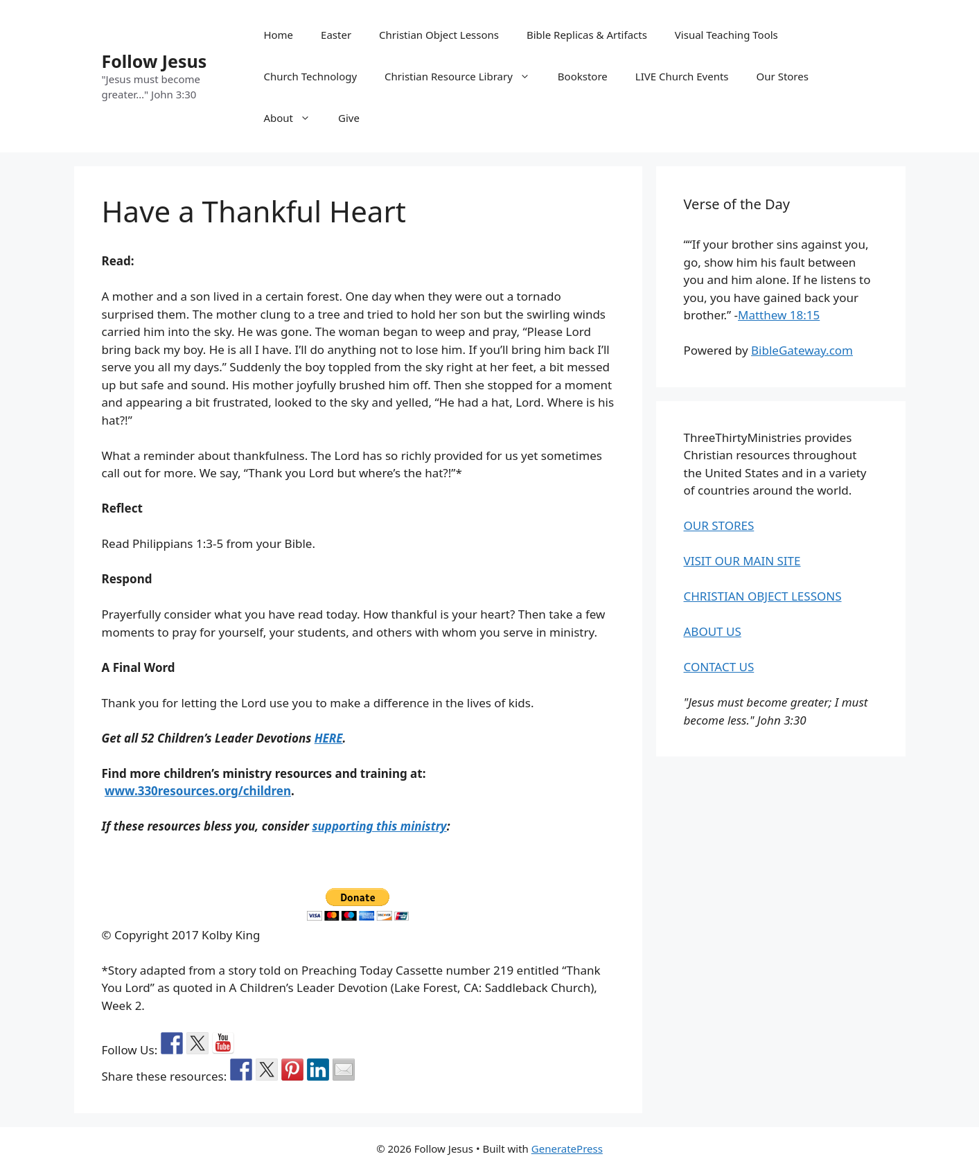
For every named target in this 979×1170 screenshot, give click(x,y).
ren (281, 791)
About (293, 118)
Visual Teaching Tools (726, 35)
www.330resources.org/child (188, 791)
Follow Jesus (154, 61)
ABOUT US (712, 631)
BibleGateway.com (802, 350)
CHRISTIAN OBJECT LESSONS (763, 596)
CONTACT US (719, 667)
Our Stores (783, 76)
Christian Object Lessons (439, 35)
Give (349, 118)
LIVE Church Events (682, 76)
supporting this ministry (379, 826)
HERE (329, 738)
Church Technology (310, 76)
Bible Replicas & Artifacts (587, 35)
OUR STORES (719, 525)
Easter (336, 35)
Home (278, 35)
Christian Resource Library (464, 76)
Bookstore (583, 76)
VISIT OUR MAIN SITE (742, 561)
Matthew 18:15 (779, 315)
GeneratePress (567, 1148)
